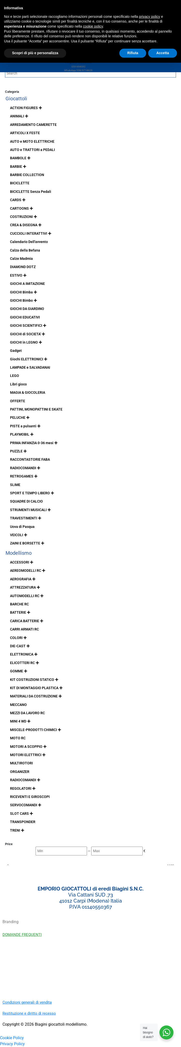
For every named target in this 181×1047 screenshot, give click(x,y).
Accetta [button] (162, 53)
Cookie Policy (12, 1037)
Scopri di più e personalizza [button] (35, 53)
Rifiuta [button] (132, 53)
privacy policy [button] (149, 17)
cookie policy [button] (93, 26)
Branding (11, 921)
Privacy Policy (12, 1043)
